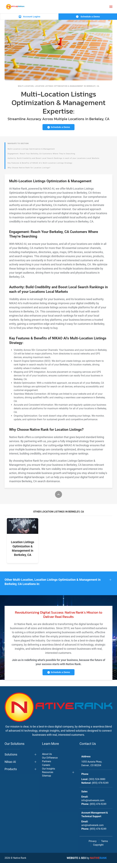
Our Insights (48, 768)
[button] (110, 7)
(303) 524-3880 (97, 779)
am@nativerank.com (92, 825)
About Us (47, 754)
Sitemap (46, 775)
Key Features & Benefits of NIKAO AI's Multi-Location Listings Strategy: (40, 163)
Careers (46, 765)
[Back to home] (15, 7)
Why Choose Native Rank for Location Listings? (29, 168)
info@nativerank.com (92, 800)
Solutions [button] (11, 754)
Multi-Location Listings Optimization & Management (31, 149)
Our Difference (50, 757)
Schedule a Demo (88, 16)
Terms (104, 841)
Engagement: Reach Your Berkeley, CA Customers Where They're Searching (41, 154)
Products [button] (11, 769)
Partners (46, 761)
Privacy (93, 841)
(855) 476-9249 (100, 782)
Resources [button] (47, 772)
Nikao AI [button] (10, 762)
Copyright (98, 844)
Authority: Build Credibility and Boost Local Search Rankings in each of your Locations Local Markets (53, 158)
